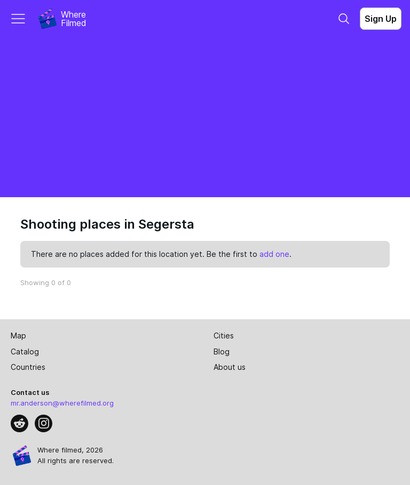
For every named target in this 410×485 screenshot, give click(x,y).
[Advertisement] (205, 117)
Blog (222, 351)
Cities (224, 335)
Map (18, 335)
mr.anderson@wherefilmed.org (62, 403)
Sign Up (381, 18)
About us (230, 366)
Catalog (25, 351)
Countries (28, 366)
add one (274, 253)
